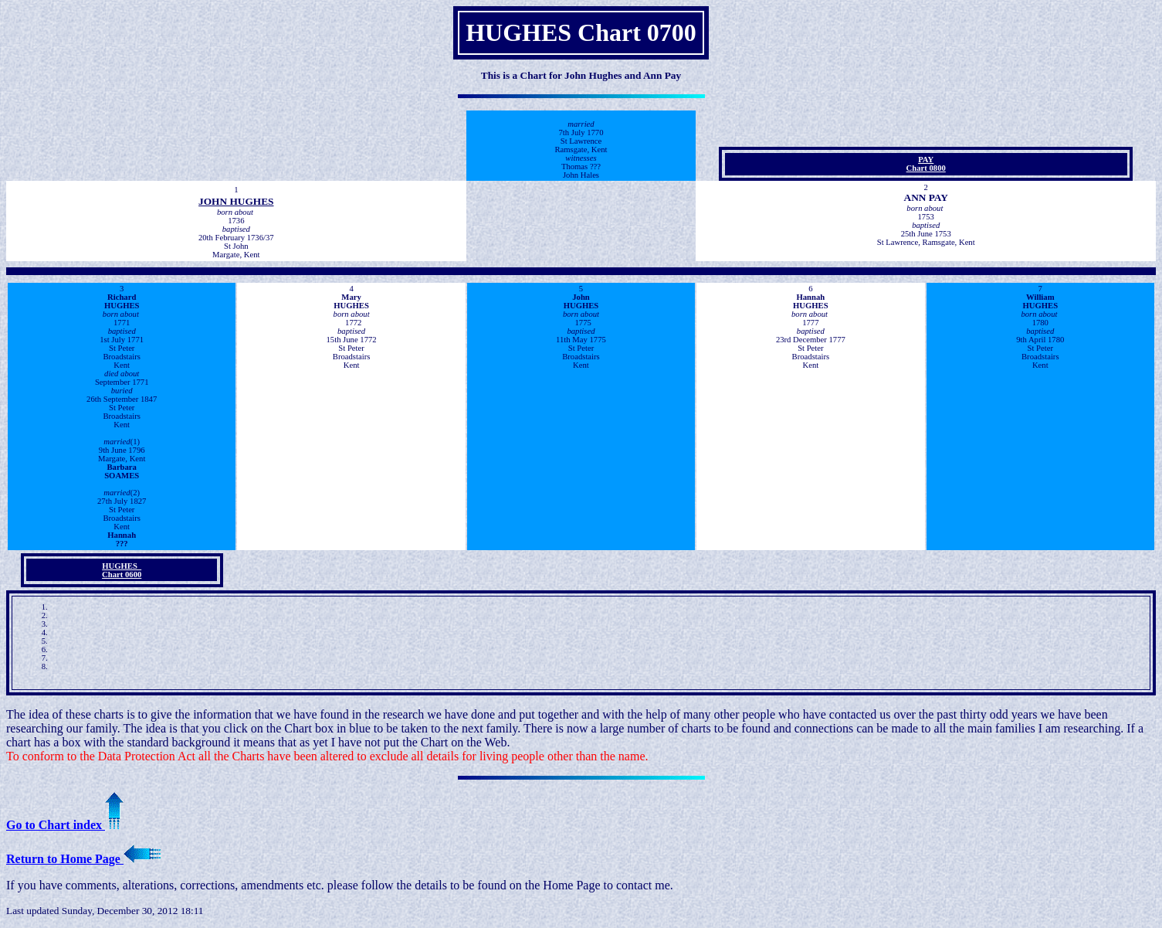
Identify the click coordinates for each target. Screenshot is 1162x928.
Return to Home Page (83, 858)
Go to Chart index (65, 824)
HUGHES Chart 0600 (121, 570)
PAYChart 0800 (926, 163)
